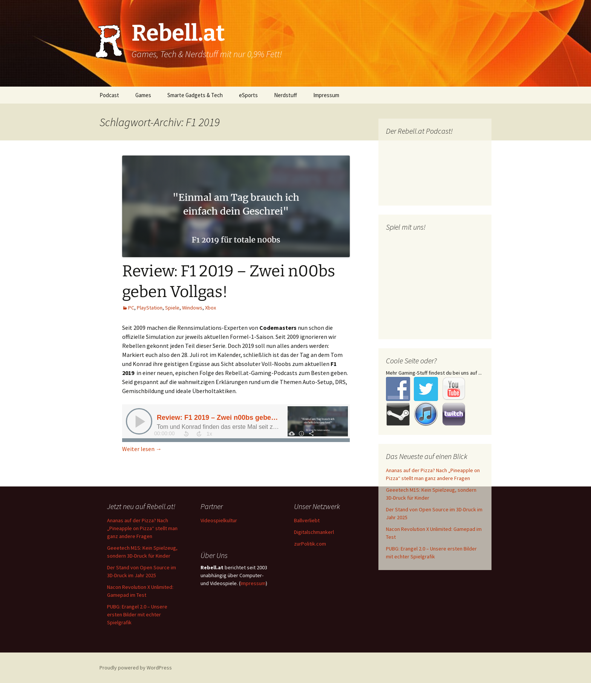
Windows (192, 307)
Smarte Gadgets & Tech (195, 95)
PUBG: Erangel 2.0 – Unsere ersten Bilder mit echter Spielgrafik (137, 614)
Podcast (109, 95)
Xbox (210, 307)
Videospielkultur (219, 520)
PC (131, 307)
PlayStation (149, 307)
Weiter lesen (142, 449)
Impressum (326, 95)
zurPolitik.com (310, 543)
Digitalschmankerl (314, 532)
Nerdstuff (285, 95)
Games (143, 95)
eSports (248, 95)
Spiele (172, 307)
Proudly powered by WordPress (136, 667)
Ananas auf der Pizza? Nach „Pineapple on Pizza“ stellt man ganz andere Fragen (142, 528)
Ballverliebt (307, 520)
